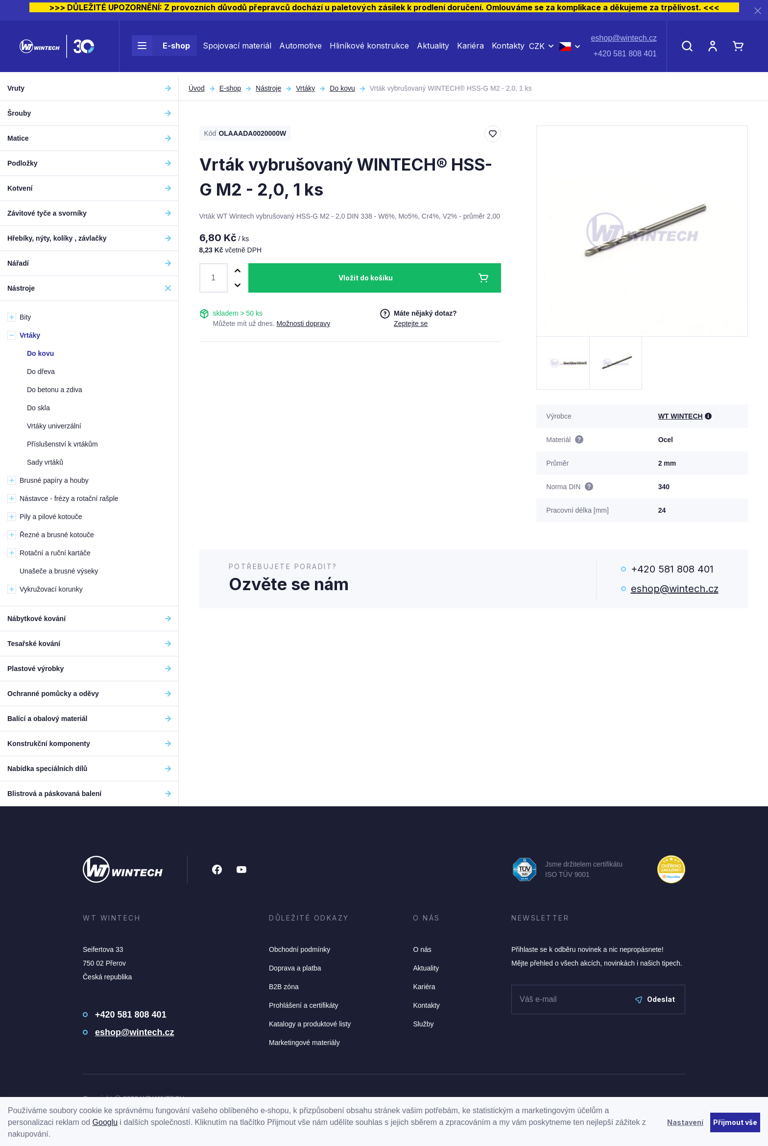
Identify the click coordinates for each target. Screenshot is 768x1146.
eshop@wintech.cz (624, 40)
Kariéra (470, 48)
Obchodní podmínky (299, 949)
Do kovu (342, 88)
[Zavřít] (758, 10)
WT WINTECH (680, 416)
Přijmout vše (735, 1122)
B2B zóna (284, 987)
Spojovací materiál (237, 48)
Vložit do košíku (365, 278)
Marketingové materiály (304, 1042)
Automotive (300, 48)
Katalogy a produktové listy (310, 1024)
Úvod (197, 88)
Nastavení (685, 1122)
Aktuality (433, 48)
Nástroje (268, 88)
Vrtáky (305, 88)
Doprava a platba (295, 968)
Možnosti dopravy (303, 323)
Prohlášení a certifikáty (303, 1005)
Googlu (105, 1122)
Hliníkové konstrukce (369, 48)
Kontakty (508, 48)
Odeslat (655, 999)
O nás (422, 949)
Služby (423, 1024)
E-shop (161, 48)
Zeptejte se (411, 323)
